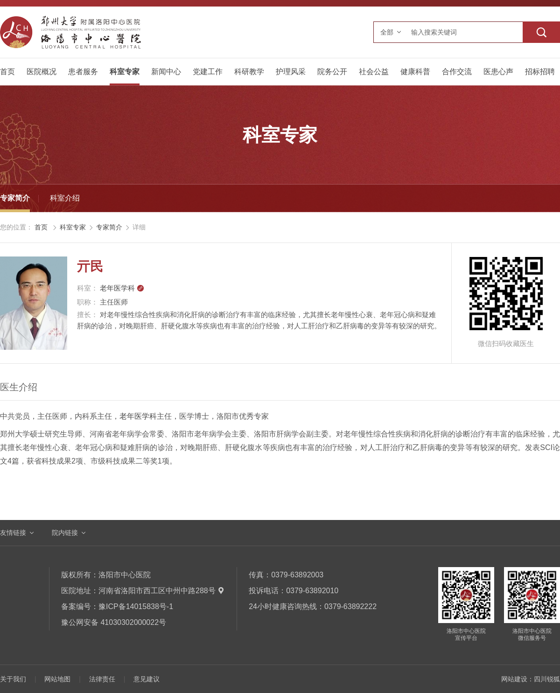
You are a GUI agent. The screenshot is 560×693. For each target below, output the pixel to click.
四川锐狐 (547, 679)
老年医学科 (122, 288)
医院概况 (41, 72)
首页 (7, 72)
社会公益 (374, 72)
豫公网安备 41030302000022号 (113, 622)
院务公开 (332, 72)
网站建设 (514, 679)
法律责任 (102, 679)
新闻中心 (166, 72)
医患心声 (498, 72)
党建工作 (208, 72)
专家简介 (15, 198)
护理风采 (291, 72)
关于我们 (13, 679)
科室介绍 (65, 198)
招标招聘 (540, 72)
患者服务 (83, 72)
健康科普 (415, 72)
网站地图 (57, 679)
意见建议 (146, 679)
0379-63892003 (297, 575)
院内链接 (65, 532)
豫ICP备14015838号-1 (135, 606)
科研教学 (249, 72)
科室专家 (125, 72)
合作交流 (457, 72)
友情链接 (13, 532)
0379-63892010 (312, 591)
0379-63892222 (350, 606)
